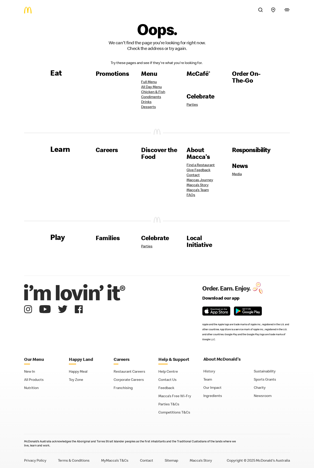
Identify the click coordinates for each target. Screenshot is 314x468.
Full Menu (149, 81)
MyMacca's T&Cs (114, 460)
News (240, 166)
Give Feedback (198, 169)
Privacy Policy (35, 460)
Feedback (166, 387)
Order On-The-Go (246, 76)
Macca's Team (198, 189)
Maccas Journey (200, 179)
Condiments (151, 96)
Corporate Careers (129, 379)
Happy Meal (78, 371)
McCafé (198, 73)
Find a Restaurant (201, 165)
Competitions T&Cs (174, 412)
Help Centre (168, 371)
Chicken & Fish (153, 91)
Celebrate (200, 96)
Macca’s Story (198, 184)
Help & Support (173, 359)
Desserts (148, 106)
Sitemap (171, 460)
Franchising (123, 387)
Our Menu (34, 359)
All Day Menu (151, 86)
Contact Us (167, 379)
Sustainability (265, 371)
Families (108, 238)
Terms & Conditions (74, 460)
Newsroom (263, 395)
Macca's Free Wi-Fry (174, 396)
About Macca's (198, 153)
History (209, 371)
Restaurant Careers (129, 371)
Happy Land (81, 359)
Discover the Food (159, 153)
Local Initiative (199, 241)
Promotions (112, 73)
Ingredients (212, 395)
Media (237, 174)
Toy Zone (76, 379)
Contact (193, 174)
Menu (149, 73)
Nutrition (31, 387)
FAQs (191, 194)
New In (29, 371)
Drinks (146, 101)
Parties (192, 104)
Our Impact (212, 387)
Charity (260, 387)
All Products (34, 379)
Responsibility (251, 150)
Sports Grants (265, 379)
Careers (107, 150)
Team (207, 379)
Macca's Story (201, 460)
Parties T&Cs (168, 404)
